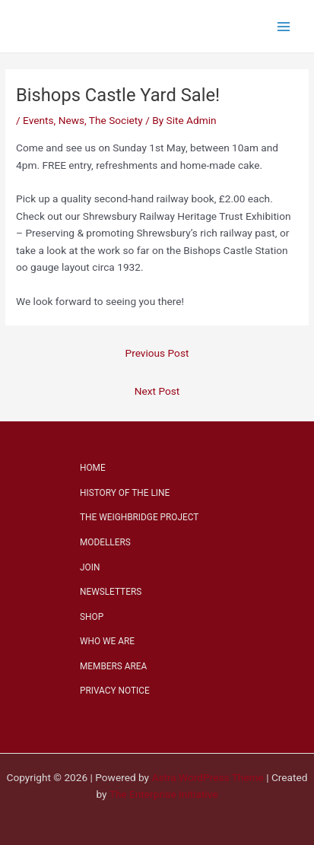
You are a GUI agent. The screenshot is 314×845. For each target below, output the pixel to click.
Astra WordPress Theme (207, 777)
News (71, 120)
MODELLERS (105, 542)
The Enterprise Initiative (163, 794)
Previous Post (157, 353)
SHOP (91, 617)
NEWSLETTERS (110, 591)
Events (38, 120)
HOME (93, 467)
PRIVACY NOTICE (115, 690)
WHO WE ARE (107, 641)
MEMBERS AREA (113, 666)
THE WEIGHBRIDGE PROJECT (139, 517)
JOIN (90, 567)
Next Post (157, 391)
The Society (116, 120)
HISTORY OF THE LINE (125, 493)
